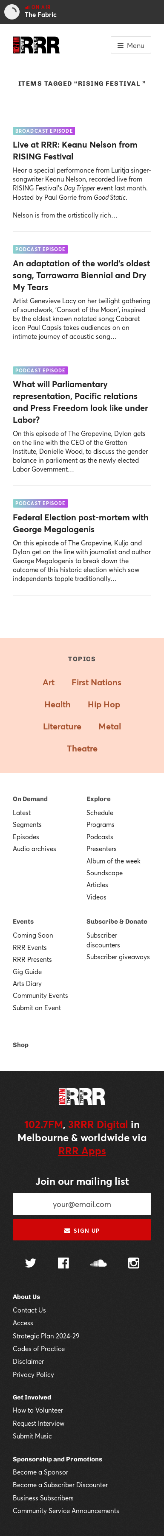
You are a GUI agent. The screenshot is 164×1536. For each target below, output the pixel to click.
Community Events (40, 995)
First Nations (96, 682)
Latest (22, 812)
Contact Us (29, 1310)
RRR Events (30, 947)
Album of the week (113, 861)
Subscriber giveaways (118, 956)
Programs (100, 824)
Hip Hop (104, 704)
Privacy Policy (33, 1374)
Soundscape (104, 873)
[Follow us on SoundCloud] (98, 1264)
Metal (109, 726)
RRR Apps (82, 1150)
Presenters (101, 848)
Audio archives (34, 848)
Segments (27, 824)
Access (23, 1322)
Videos (96, 897)
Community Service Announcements (66, 1510)
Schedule (99, 812)
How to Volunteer (38, 1410)
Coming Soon (33, 935)
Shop (21, 1045)
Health (57, 704)
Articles (97, 884)
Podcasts (99, 836)
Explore (98, 799)
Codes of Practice (39, 1348)
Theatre (82, 748)
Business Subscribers (43, 1498)
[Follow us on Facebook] (63, 1264)
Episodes (26, 836)
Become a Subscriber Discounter (60, 1484)
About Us (26, 1297)
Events (23, 921)
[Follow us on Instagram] (133, 1264)
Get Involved (32, 1397)
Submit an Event (37, 1007)
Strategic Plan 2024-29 (46, 1336)
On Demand (30, 799)
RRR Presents (32, 959)
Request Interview (38, 1423)
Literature (62, 726)
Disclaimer (28, 1361)
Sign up (82, 1230)
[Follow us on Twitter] (31, 1264)
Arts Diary (27, 983)
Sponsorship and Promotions (57, 1459)
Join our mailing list (82, 1181)
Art (49, 682)
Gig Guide (27, 971)
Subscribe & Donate (116, 921)
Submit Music (32, 1436)
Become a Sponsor (40, 1472)
